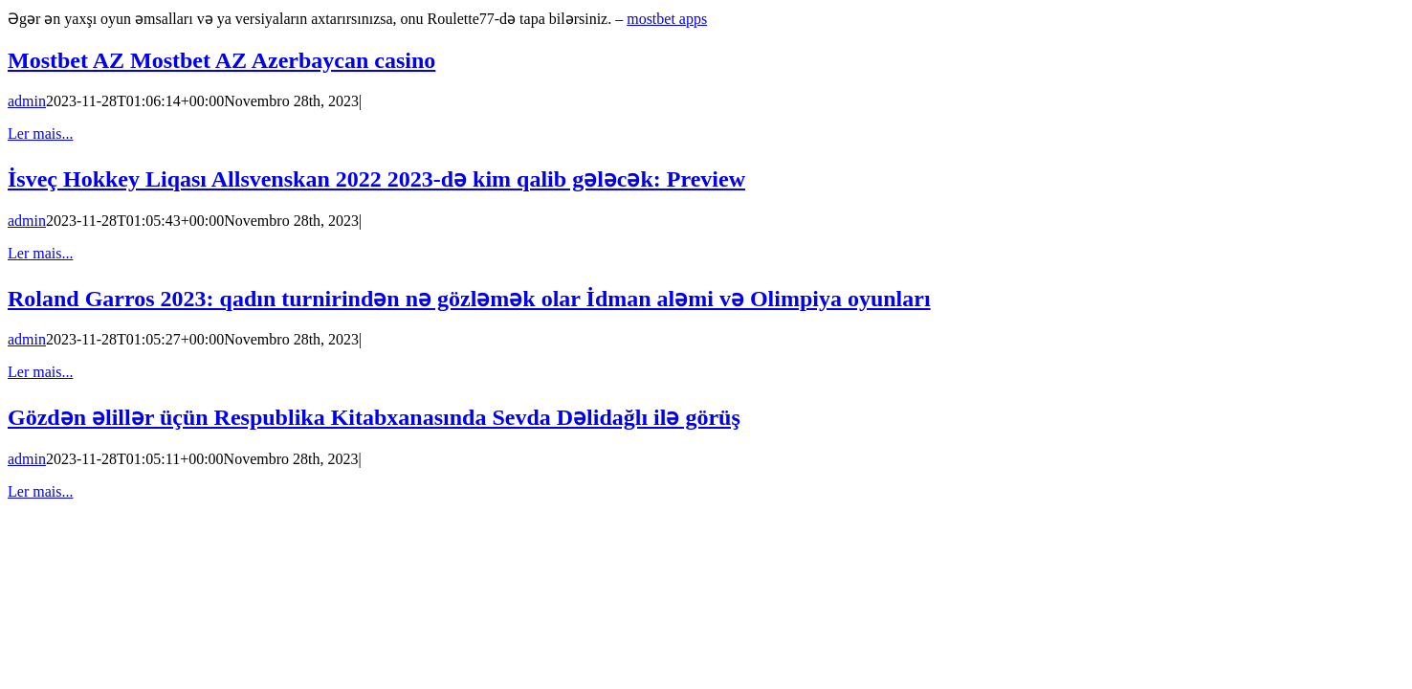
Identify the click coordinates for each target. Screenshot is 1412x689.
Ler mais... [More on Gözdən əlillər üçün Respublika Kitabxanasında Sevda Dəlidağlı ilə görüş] (40, 491)
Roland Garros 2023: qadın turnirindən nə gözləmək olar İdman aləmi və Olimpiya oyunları (469, 298)
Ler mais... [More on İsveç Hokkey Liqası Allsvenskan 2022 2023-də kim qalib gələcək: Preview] (40, 253)
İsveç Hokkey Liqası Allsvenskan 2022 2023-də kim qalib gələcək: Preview (376, 179)
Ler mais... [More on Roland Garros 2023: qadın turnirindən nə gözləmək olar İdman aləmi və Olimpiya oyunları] (40, 372)
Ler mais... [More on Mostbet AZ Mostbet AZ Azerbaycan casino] (40, 133)
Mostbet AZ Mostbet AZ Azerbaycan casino (221, 60)
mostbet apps (667, 19)
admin (27, 101)
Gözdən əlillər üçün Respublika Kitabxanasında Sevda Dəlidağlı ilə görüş (374, 417)
